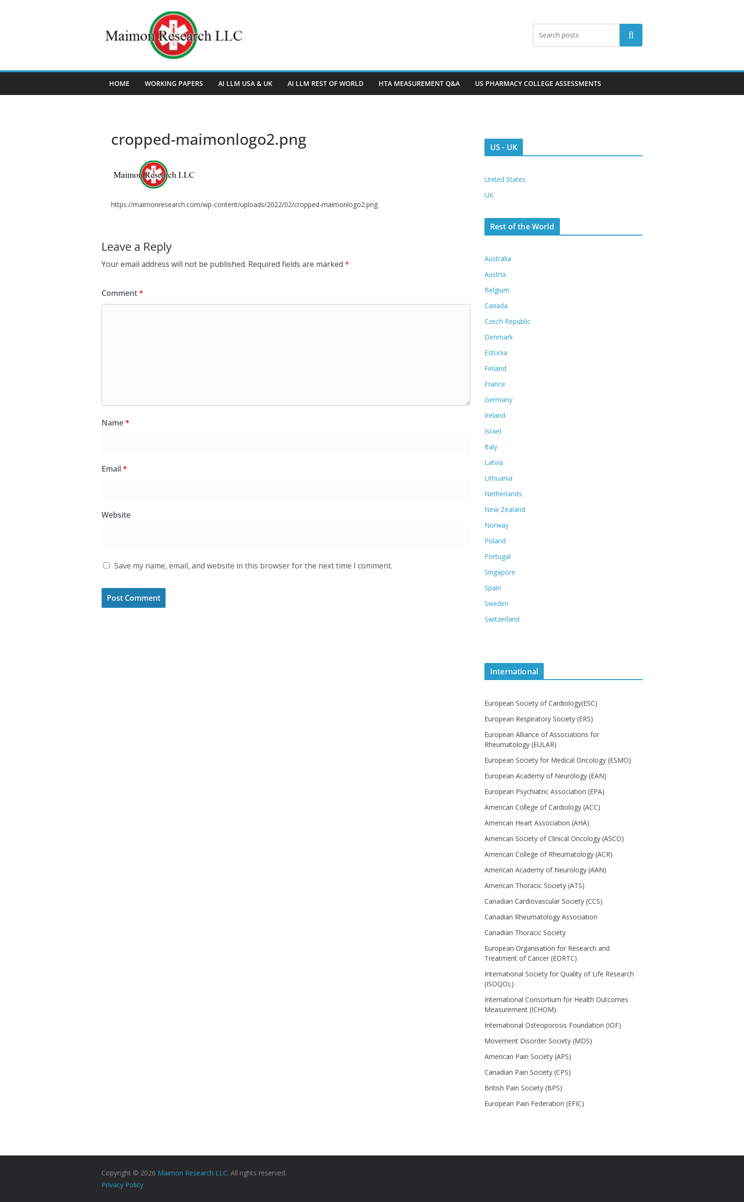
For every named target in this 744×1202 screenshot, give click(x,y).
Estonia (495, 352)
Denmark (498, 336)
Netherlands (503, 493)
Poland (495, 540)
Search (631, 35)
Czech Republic (507, 321)
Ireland (494, 415)
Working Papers (174, 83)
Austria (495, 274)
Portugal (497, 556)
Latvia (493, 462)
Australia (497, 258)
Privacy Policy (122, 1184)
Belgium (497, 289)
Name (116, 422)
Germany (498, 399)
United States (505, 179)
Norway (496, 525)
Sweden (496, 603)
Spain (492, 587)
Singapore (499, 572)
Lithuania (498, 478)
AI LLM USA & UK (245, 83)
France (494, 383)
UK (488, 194)
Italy (490, 446)
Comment (122, 293)
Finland (495, 368)
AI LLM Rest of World (325, 83)
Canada (496, 305)
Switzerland (502, 619)
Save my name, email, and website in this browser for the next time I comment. (253, 565)
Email (114, 469)
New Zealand (504, 509)
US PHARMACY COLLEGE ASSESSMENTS (538, 83)
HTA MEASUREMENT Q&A (419, 83)
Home (119, 83)
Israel (492, 430)
